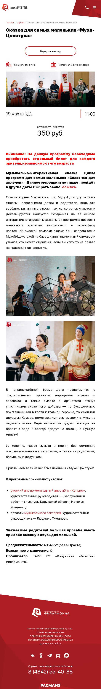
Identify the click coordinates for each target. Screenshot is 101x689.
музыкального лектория (42, 512)
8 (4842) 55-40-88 (50, 671)
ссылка (69, 187)
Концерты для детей (20, 64)
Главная (10, 22)
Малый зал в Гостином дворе (70, 65)
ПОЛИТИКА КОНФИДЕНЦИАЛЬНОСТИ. (50, 636)
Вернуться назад (50, 51)
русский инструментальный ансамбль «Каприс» (48, 490)
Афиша (21, 22)
